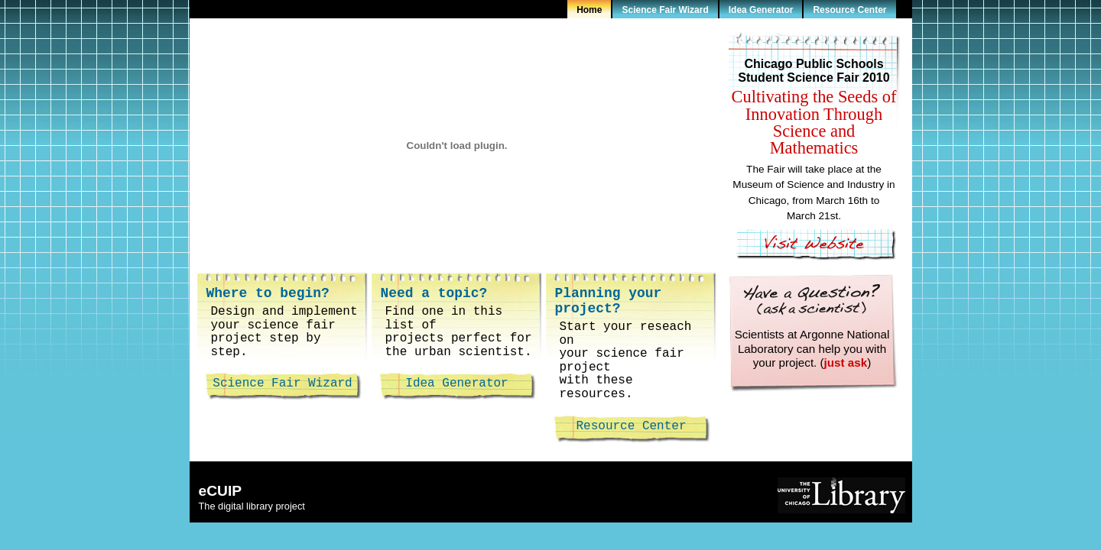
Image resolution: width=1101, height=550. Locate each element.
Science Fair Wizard (665, 10)
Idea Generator (761, 10)
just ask (846, 362)
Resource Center (849, 10)
